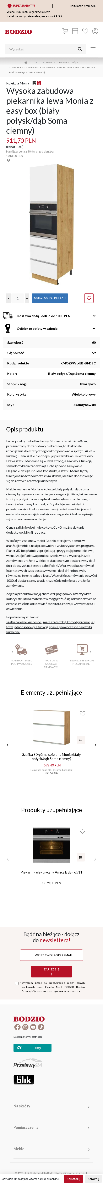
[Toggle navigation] (93, 49)
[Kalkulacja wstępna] (75, 31)
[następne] (95, 745)
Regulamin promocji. (83, 5)
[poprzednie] (8, 745)
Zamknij (93, 1179)
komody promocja (80, 622)
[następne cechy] (91, 652)
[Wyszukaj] (42, 49)
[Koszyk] (65, 31)
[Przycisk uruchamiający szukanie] (80, 49)
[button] (8, 298)
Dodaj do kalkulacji (50, 298)
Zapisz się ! (51, 971)
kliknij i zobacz (34, 532)
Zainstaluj (73, 1179)
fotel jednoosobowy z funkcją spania (32, 627)
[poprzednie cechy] (12, 652)
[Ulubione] (85, 31)
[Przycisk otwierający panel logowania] (95, 31)
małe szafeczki (54, 622)
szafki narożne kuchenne (23, 622)
